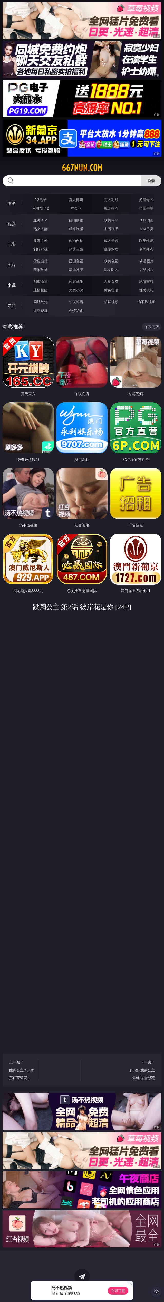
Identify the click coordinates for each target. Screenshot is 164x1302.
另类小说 (76, 290)
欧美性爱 (146, 240)
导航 (11, 305)
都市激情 (40, 281)
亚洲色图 (76, 260)
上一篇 (22, 1071)
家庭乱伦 (76, 281)
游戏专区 (146, 199)
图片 (11, 264)
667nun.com (82, 168)
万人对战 (111, 199)
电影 (11, 244)
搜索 (151, 180)
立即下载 (118, 1290)
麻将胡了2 (40, 208)
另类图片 (146, 269)
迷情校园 (40, 290)
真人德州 (76, 199)
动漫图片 (146, 260)
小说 (11, 285)
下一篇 (142, 1071)
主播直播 (111, 228)
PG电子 (41, 199)
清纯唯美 (76, 269)
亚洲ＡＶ (40, 220)
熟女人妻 (40, 228)
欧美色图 (111, 260)
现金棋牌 (111, 208)
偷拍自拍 (76, 240)
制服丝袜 (40, 249)
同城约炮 (40, 301)
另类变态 (146, 249)
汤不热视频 (146, 301)
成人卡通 (111, 240)
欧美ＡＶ (111, 220)
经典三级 (76, 249)
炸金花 (76, 208)
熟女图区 (111, 269)
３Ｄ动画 (146, 220)
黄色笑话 (111, 290)
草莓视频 (111, 301)
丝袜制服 (76, 228)
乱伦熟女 (111, 249)
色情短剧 (76, 310)
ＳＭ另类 (146, 228)
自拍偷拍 (76, 220)
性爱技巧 (146, 290)
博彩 (11, 203)
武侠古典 (146, 281)
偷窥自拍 (40, 260)
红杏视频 (40, 310)
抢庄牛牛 (146, 208)
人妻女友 (111, 281)
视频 (11, 224)
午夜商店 (76, 301)
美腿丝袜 (40, 269)
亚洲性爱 (40, 240)
